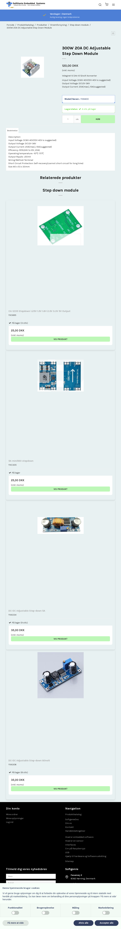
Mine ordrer (12, 814)
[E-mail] (31, 882)
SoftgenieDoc (72, 819)
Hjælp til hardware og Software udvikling (85, 856)
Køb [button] (98, 119)
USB (67, 852)
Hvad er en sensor (74, 840)
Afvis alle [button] (83, 923)
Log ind (9, 822)
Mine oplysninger (15, 818)
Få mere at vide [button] (16, 923)
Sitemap (69, 861)
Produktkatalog (73, 814)
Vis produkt (60, 339)
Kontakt (69, 827)
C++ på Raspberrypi (75, 848)
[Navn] (31, 876)
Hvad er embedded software (79, 837)
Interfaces (70, 844)
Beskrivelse (12, 130)
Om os (68, 823)
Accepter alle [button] (106, 923)
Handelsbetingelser (75, 831)
